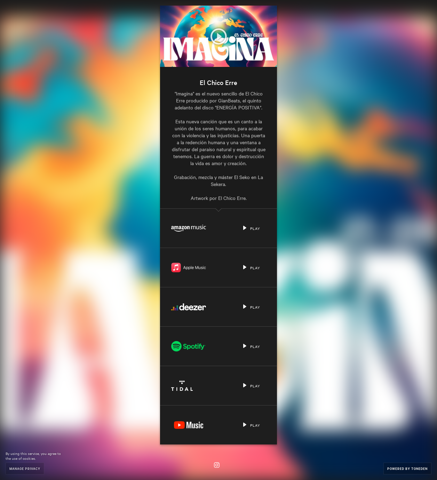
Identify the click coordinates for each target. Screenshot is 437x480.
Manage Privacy (24, 468)
